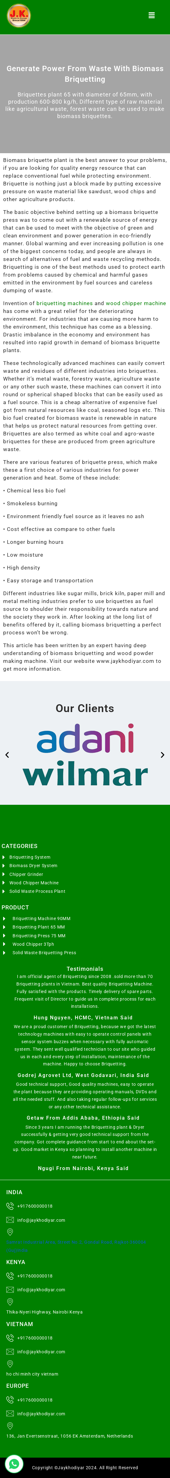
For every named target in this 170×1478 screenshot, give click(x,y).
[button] (151, 15)
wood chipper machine (136, 303)
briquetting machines (64, 303)
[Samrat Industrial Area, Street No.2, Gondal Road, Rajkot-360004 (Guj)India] (10, 1232)
